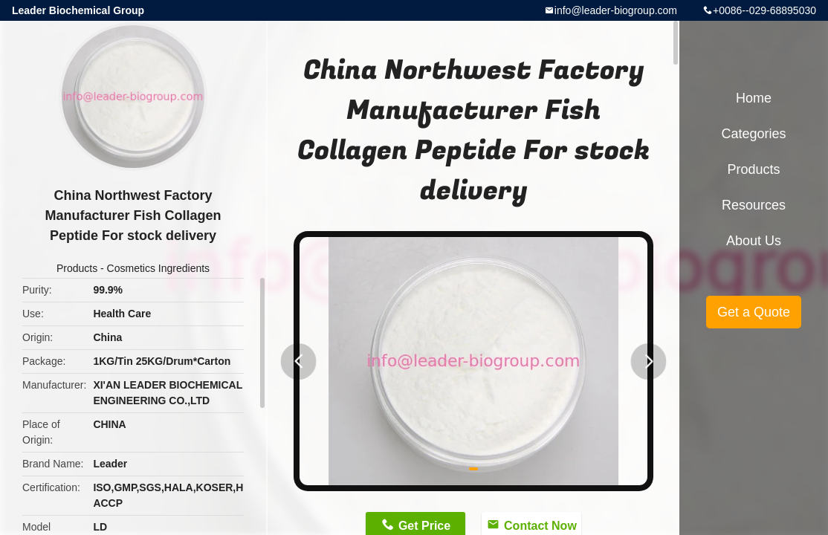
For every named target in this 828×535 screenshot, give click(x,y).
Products (76, 268)
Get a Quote (753, 312)
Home (754, 98)
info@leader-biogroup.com (615, 10)
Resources (754, 205)
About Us (753, 240)
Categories (753, 133)
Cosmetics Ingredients (158, 268)
